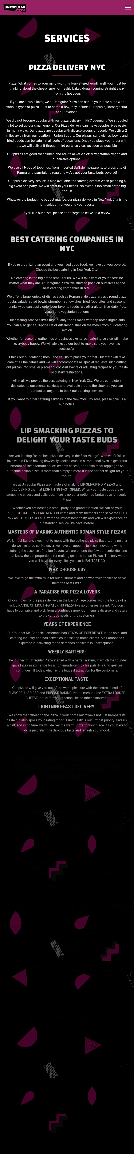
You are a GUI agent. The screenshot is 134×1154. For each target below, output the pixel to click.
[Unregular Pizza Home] (18, 7)
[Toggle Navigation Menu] (128, 7)
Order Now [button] (67, 1148)
